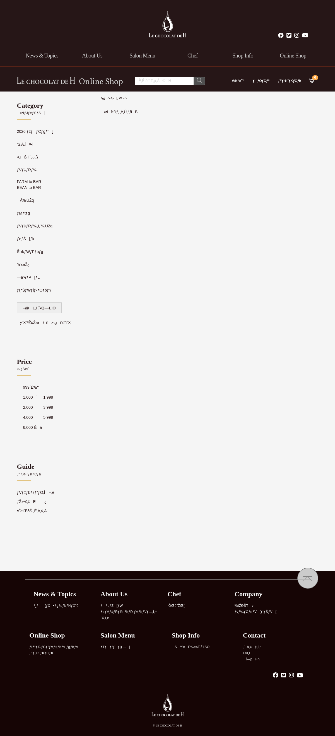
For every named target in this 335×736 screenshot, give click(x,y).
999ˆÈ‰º (28, 387)
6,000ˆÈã (29, 427)
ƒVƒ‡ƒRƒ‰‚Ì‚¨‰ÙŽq (35, 226)
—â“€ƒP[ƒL (28, 277)
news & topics (42, 55)
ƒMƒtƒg (23, 213)
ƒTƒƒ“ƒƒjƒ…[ (115, 647)
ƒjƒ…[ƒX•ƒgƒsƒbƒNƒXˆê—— (59, 606)
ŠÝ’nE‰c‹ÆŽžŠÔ (190, 647)
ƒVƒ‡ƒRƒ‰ (27, 170)
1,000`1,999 (35, 397)
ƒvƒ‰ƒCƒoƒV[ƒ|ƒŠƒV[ (256, 612)
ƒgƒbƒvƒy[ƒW (111, 98)
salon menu (142, 55)
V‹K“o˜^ (236, 81)
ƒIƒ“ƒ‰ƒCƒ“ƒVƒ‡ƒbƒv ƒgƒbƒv (53, 647)
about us (92, 55)
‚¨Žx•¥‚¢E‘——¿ (32, 501)
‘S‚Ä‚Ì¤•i (25, 144)
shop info (242, 55)
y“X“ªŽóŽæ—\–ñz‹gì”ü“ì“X (44, 322)
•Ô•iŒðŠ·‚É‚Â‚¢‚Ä (32, 511)
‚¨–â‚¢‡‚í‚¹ (252, 647)
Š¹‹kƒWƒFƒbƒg (30, 251)
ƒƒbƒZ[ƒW (111, 606)
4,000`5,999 (35, 417)
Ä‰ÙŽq (25, 200)
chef (192, 55)
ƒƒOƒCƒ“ (261, 81)
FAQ (246, 653)
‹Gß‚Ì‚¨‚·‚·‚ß (27, 157)
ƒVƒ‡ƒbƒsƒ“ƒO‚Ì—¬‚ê (35, 492)
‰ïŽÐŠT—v (244, 606)
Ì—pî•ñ (251, 659)
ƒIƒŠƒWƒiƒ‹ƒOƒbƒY (34, 290)
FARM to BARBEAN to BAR (29, 184)
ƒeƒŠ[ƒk (25, 239)
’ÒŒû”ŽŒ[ (175, 606)
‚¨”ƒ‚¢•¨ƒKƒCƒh (289, 81)
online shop (293, 55)
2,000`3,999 (35, 407)
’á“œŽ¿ (23, 264)
